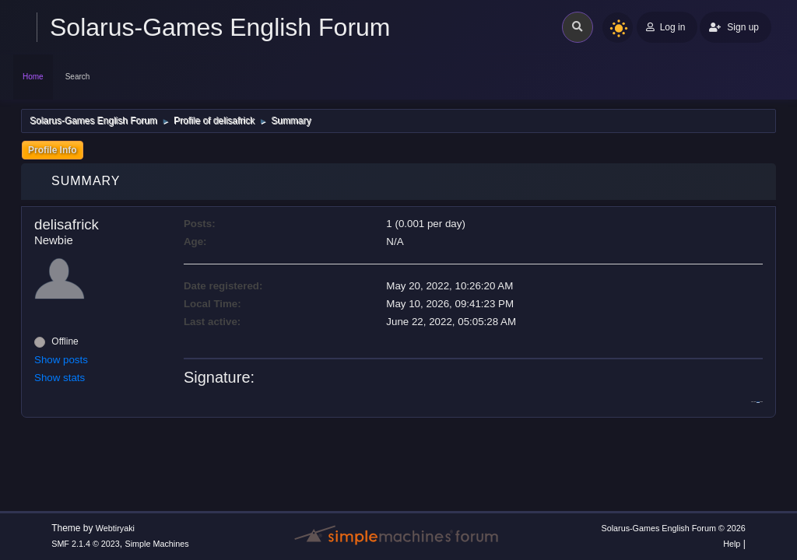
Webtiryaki (115, 528)
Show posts (61, 360)
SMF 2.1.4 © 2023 (85, 543)
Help (731, 543)
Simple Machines (157, 543)
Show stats (59, 377)
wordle (758, 401)
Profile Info (52, 150)
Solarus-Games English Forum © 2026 (673, 528)
